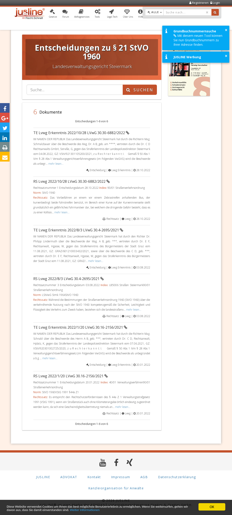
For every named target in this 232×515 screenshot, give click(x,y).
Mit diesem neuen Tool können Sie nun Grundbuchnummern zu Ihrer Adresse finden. (197, 40)
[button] (52, 14)
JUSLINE (43, 477)
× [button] (226, 30)
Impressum (120, 477)
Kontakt (94, 477)
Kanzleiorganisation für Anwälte (116, 488)
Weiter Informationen (111, 510)
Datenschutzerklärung (177, 477)
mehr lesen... (55, 163)
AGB (144, 477)
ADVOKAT (68, 477)
